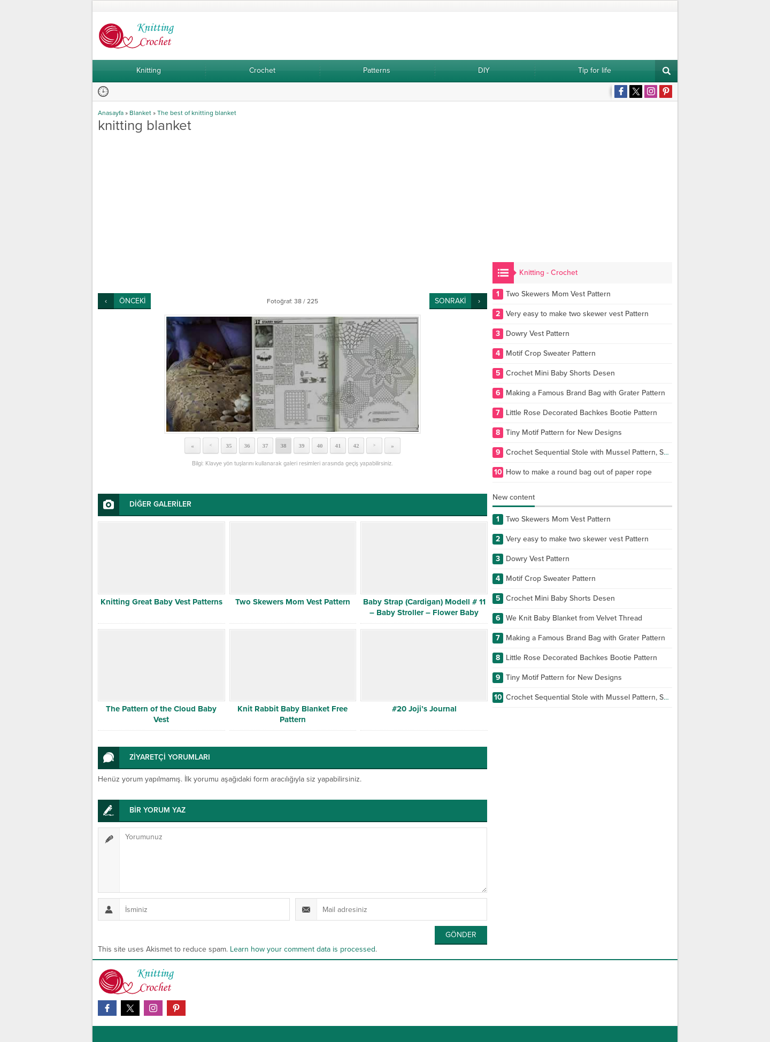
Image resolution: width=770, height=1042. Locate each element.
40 (320, 445)
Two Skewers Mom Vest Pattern (292, 602)
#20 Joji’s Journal (424, 709)
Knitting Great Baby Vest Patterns (161, 602)
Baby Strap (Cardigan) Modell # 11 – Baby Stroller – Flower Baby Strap (424, 612)
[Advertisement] (292, 213)
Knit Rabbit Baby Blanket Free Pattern (292, 714)
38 (284, 445)
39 (302, 445)
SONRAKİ (450, 300)
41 (338, 445)
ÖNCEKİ (132, 300)
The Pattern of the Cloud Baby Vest (161, 714)
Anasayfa (111, 113)
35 (229, 445)
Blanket (140, 113)
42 (356, 445)
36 (247, 445)
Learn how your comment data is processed (302, 949)
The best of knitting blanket (196, 113)
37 (265, 445)
